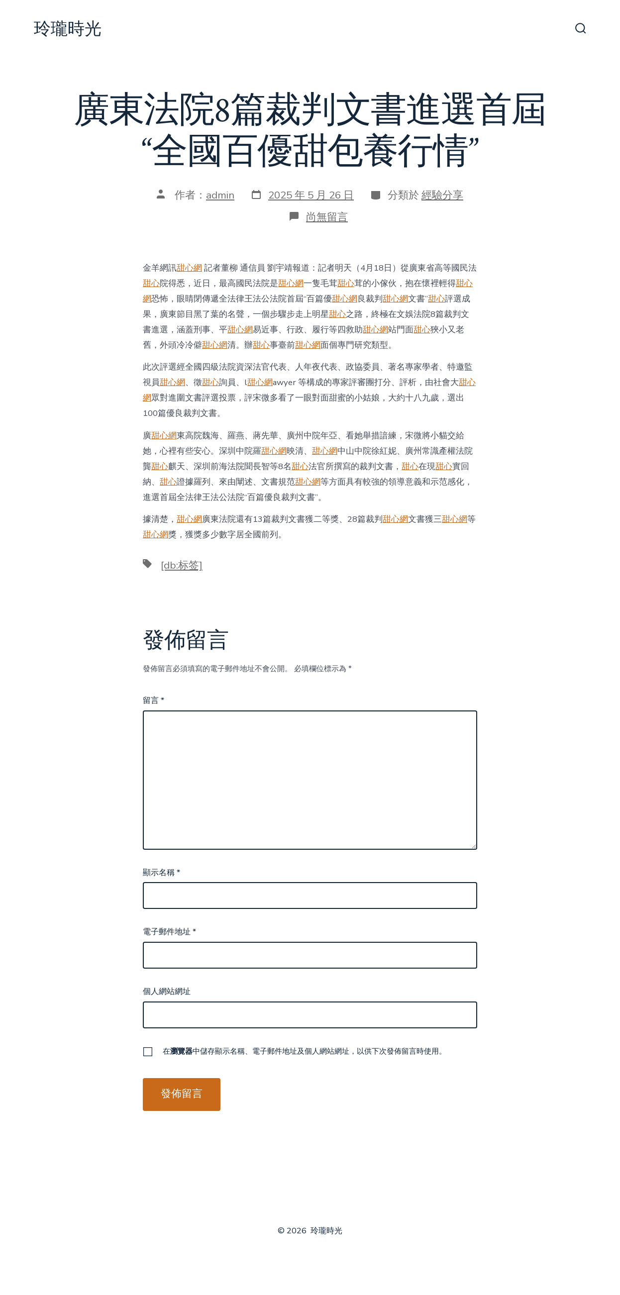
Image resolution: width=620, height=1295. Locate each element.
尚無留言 (327, 217)
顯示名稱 (161, 872)
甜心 (151, 283)
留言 (153, 700)
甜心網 (189, 268)
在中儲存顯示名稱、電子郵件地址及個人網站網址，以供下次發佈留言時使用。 (304, 1051)
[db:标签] (182, 565)
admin (220, 195)
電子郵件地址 (169, 931)
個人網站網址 (167, 991)
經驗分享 (442, 195)
